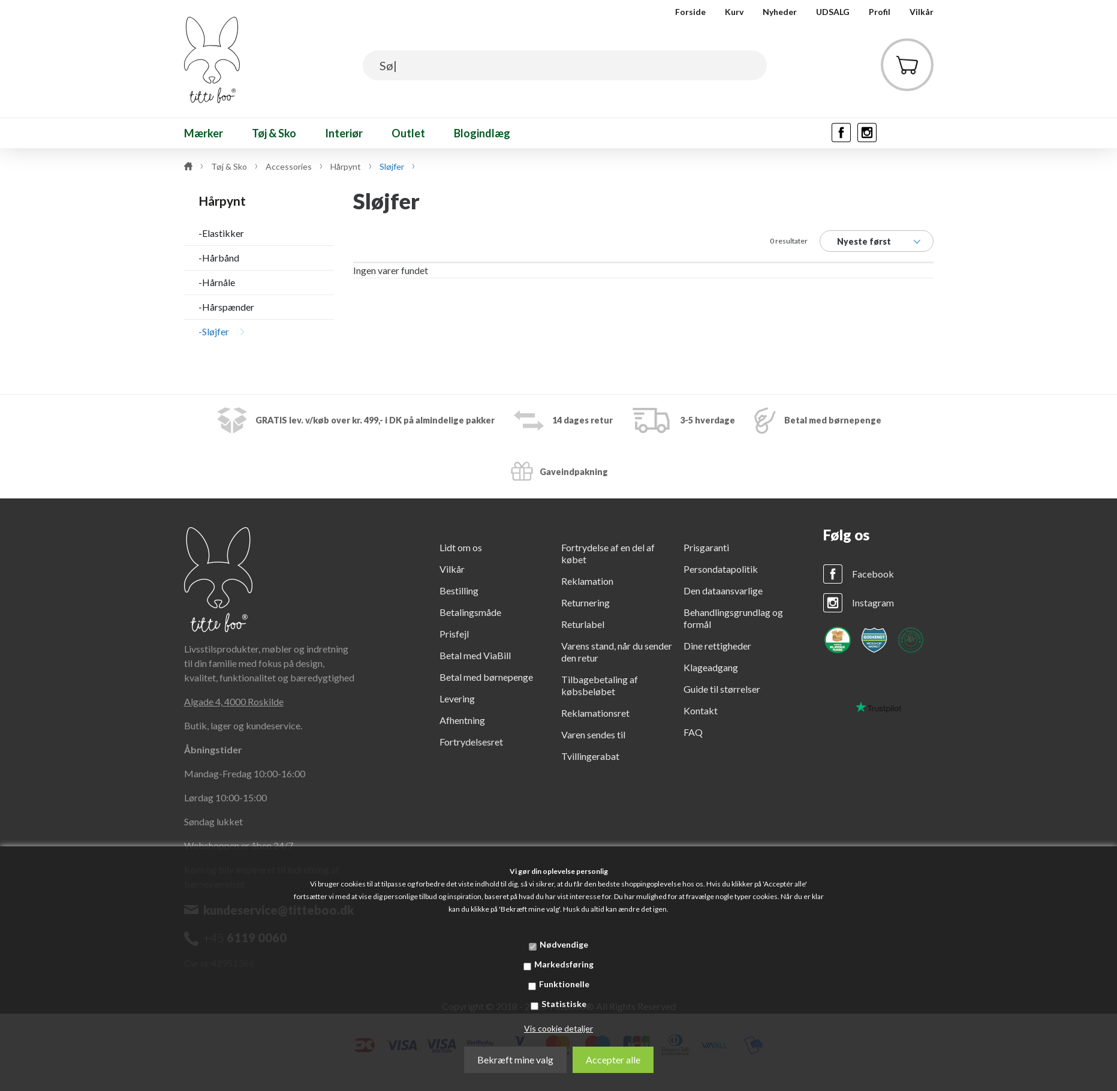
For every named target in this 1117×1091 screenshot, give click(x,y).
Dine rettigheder (717, 645)
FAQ (693, 732)
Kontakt (701, 710)
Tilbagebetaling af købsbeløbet (599, 685)
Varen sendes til (593, 734)
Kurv (734, 12)
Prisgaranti (706, 547)
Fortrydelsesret (471, 741)
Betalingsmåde (470, 612)
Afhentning (462, 720)
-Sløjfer (213, 331)
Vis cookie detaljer (558, 1028)
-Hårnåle (216, 282)
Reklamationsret (595, 713)
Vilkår (922, 12)
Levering (457, 698)
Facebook (873, 573)
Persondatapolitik (721, 569)
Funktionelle (564, 984)
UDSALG (833, 12)
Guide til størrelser (722, 689)
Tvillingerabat (590, 756)
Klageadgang (711, 667)
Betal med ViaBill (475, 655)
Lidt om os (460, 547)
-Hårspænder (226, 306)
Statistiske (563, 1004)
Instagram (873, 602)
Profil (879, 12)
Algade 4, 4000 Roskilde (234, 701)
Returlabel (582, 624)
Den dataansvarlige (723, 590)
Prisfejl (454, 633)
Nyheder (780, 12)
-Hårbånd (218, 257)
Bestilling (458, 590)
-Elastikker (221, 233)
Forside (690, 12)
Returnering (585, 602)
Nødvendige (564, 944)
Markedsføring (564, 964)
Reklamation (587, 581)
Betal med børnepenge (486, 677)
